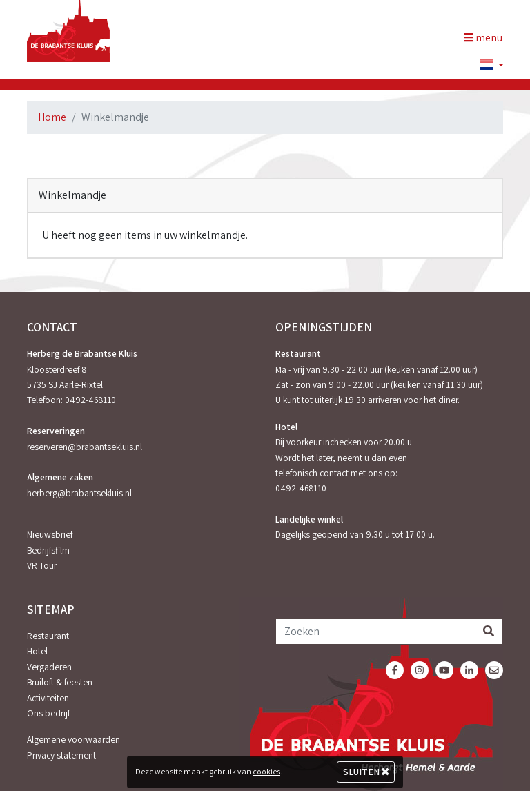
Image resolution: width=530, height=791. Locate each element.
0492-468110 (90, 399)
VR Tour (42, 565)
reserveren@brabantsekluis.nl (84, 446)
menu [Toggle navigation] (483, 37)
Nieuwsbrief (49, 534)
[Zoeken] (375, 631)
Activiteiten (48, 698)
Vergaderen (49, 667)
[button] (486, 65)
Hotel (37, 651)
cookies (266, 771)
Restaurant (48, 635)
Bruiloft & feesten (59, 682)
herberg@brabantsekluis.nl (79, 493)
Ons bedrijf (48, 713)
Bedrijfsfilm (48, 550)
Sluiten (366, 771)
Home (52, 117)
